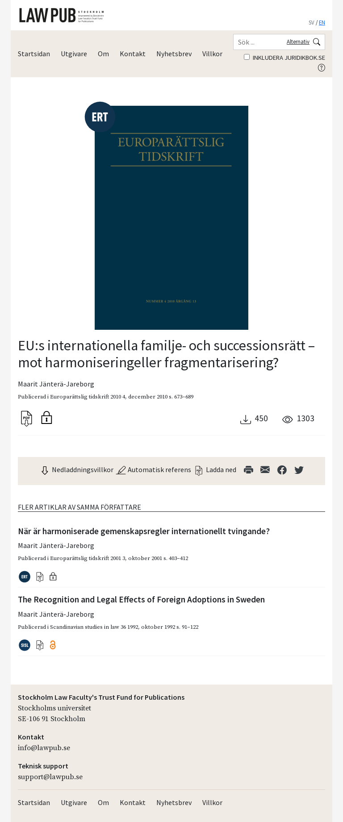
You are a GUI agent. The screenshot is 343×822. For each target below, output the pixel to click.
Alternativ (298, 41)
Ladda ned (214, 469)
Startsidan (34, 53)
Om (103, 53)
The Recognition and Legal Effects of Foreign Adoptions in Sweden (141, 599)
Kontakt (133, 53)
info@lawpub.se (44, 747)
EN (322, 22)
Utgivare (74, 53)
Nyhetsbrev (174, 53)
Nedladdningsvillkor (76, 469)
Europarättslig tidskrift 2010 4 (87, 396)
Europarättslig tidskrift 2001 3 (87, 558)
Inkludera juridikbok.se (284, 58)
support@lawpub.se (50, 776)
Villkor (212, 53)
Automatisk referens (153, 469)
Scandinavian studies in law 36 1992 (94, 627)
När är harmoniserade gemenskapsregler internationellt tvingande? (144, 531)
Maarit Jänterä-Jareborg (56, 383)
